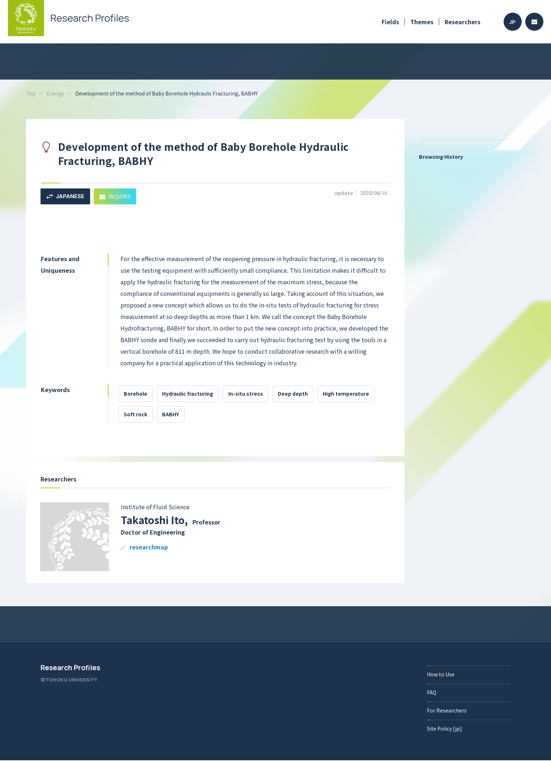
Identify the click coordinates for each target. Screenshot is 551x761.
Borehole (136, 393)
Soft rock (136, 414)
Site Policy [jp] (444, 729)
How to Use (441, 675)
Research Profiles (70, 668)
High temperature (347, 393)
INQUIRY (115, 196)
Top (31, 93)
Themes (421, 21)
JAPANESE (65, 196)
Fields (390, 21)
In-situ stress (246, 393)
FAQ (432, 693)
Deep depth (294, 393)
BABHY (171, 414)
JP (512, 22)
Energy (55, 93)
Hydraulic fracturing (188, 393)
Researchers (462, 21)
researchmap (149, 548)
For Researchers (447, 711)
